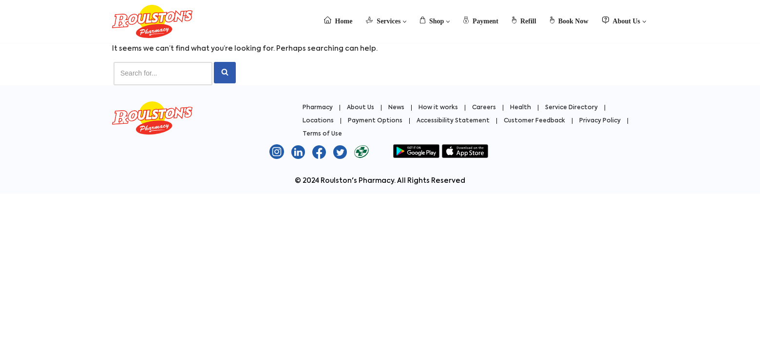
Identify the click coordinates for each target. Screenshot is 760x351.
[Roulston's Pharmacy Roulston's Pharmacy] (152, 21)
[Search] (163, 73)
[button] (404, 21)
